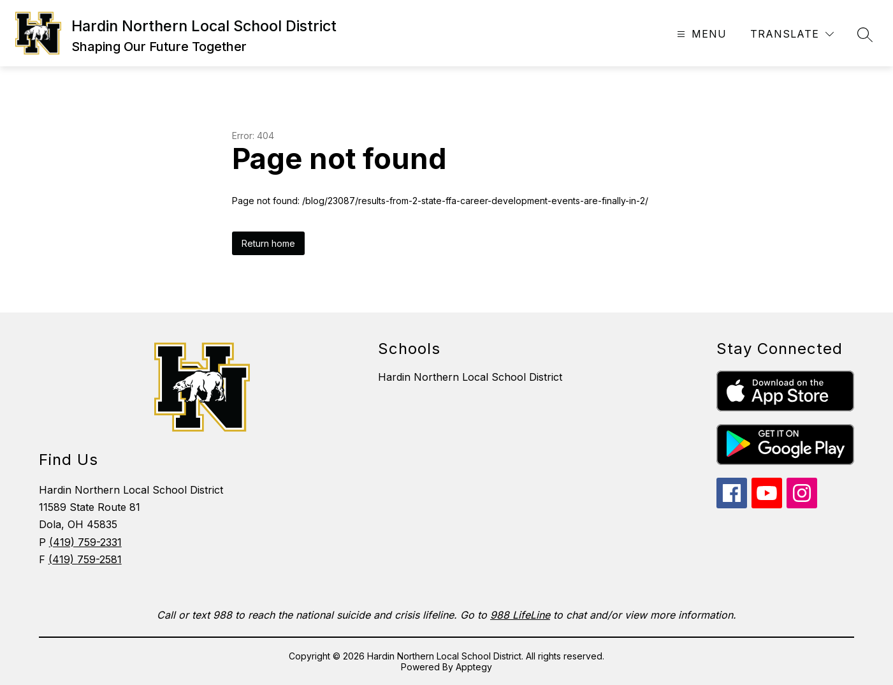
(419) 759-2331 (85, 542)
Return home (268, 243)
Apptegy (474, 666)
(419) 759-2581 (85, 559)
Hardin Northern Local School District (470, 377)
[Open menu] (700, 34)
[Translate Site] (792, 34)
